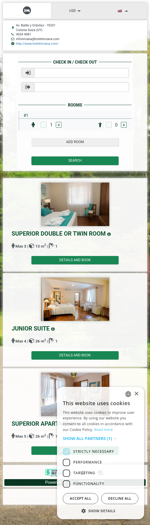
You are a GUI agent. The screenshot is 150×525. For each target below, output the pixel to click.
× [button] (136, 394)
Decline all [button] (119, 498)
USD (75, 11)
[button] (100, 438)
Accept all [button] (80, 498)
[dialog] (100, 453)
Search (75, 160)
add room (75, 142)
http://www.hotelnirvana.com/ (37, 44)
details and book (75, 260)
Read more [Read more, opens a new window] (103, 429)
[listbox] (128, 394)
